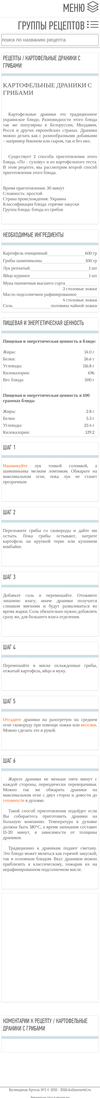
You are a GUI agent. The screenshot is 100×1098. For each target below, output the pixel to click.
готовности (14, 800)
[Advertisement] (50, 947)
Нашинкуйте (15, 465)
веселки (88, 724)
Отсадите (12, 719)
